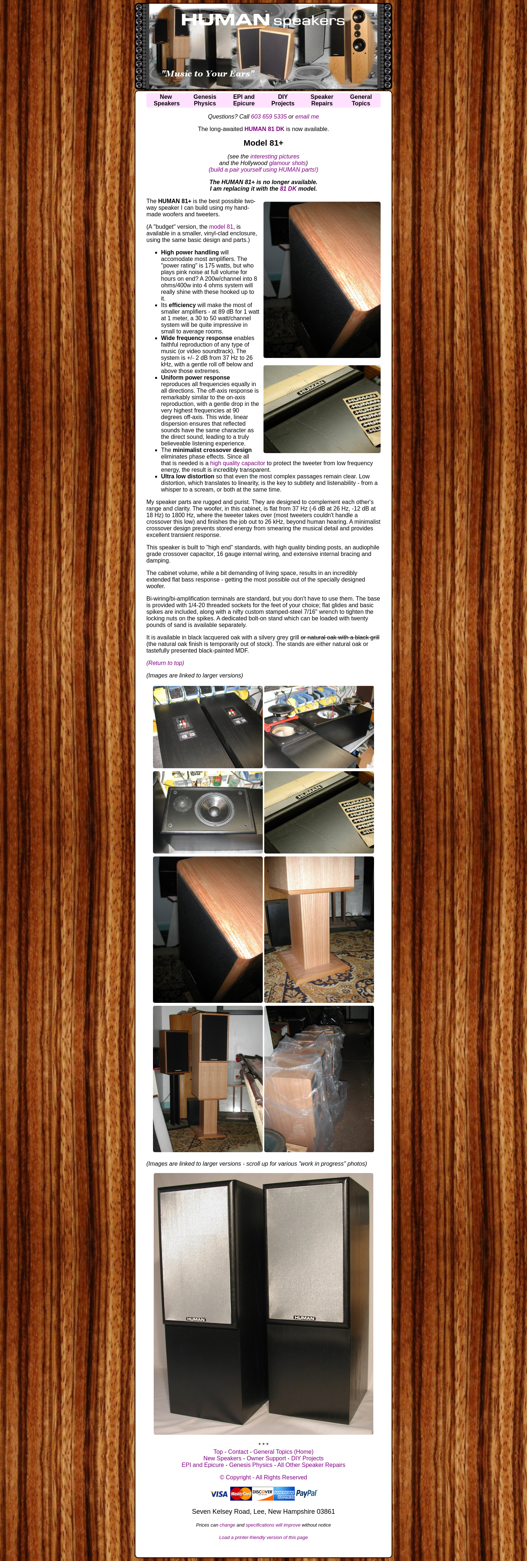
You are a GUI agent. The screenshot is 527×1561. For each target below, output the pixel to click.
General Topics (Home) (284, 1452)
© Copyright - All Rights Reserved (263, 1477)
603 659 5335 (269, 116)
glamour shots (287, 163)
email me (307, 116)
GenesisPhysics (205, 100)
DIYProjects (283, 100)
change (227, 1525)
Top (218, 1452)
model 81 (221, 227)
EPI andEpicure (244, 100)
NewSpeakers (167, 100)
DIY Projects (307, 1458)
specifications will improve (273, 1525)
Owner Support (266, 1458)
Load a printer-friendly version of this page (263, 1537)
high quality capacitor (237, 463)
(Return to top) (165, 663)
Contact (238, 1452)
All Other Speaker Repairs (311, 1465)
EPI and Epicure (203, 1465)
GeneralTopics (361, 100)
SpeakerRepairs (322, 100)
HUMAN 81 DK (264, 129)
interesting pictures (274, 156)
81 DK (288, 189)
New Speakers (222, 1458)
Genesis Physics (250, 1465)
